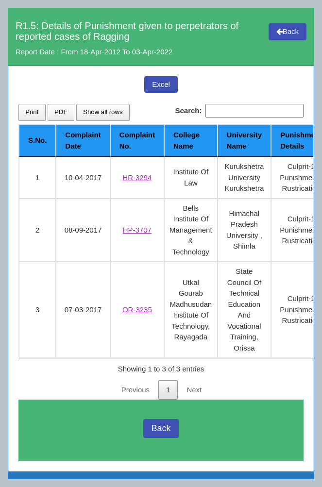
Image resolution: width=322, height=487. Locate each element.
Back (287, 31)
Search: (239, 111)
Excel (161, 84)
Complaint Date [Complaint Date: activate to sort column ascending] (83, 140)
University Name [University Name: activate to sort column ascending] (244, 140)
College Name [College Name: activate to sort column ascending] (186, 140)
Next (194, 390)
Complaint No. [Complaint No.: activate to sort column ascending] (137, 140)
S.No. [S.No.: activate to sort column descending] (37, 140)
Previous (135, 390)
